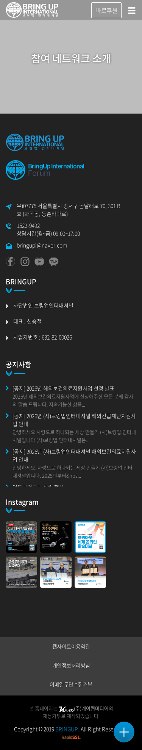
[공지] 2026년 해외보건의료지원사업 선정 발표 (63, 388)
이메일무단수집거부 (71, 684)
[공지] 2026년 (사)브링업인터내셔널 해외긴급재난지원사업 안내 (74, 419)
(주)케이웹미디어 (84, 708)
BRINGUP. (67, 729)
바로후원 (106, 10)
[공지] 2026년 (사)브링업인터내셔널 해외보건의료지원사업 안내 (74, 455)
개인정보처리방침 (71, 665)
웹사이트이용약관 (71, 646)
